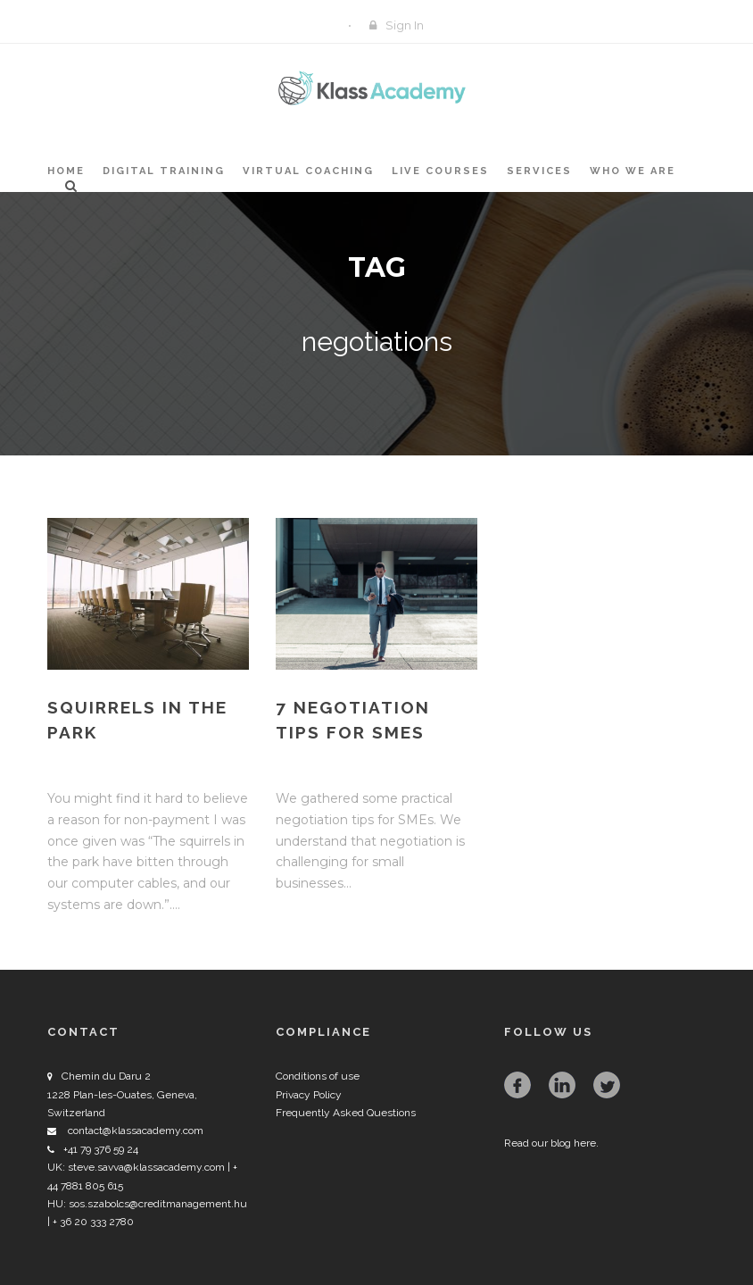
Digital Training (164, 171)
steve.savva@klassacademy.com (146, 1167)
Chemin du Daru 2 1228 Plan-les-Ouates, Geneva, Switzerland (122, 1094)
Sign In (404, 25)
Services (539, 171)
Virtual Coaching (308, 171)
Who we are (632, 171)
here (585, 1143)
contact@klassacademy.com (135, 1130)
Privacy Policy (309, 1095)
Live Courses (440, 171)
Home (66, 171)
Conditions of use (318, 1076)
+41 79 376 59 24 (100, 1149)
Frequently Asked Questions (346, 1112)
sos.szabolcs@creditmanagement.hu (158, 1203)
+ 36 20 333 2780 (92, 1221)
